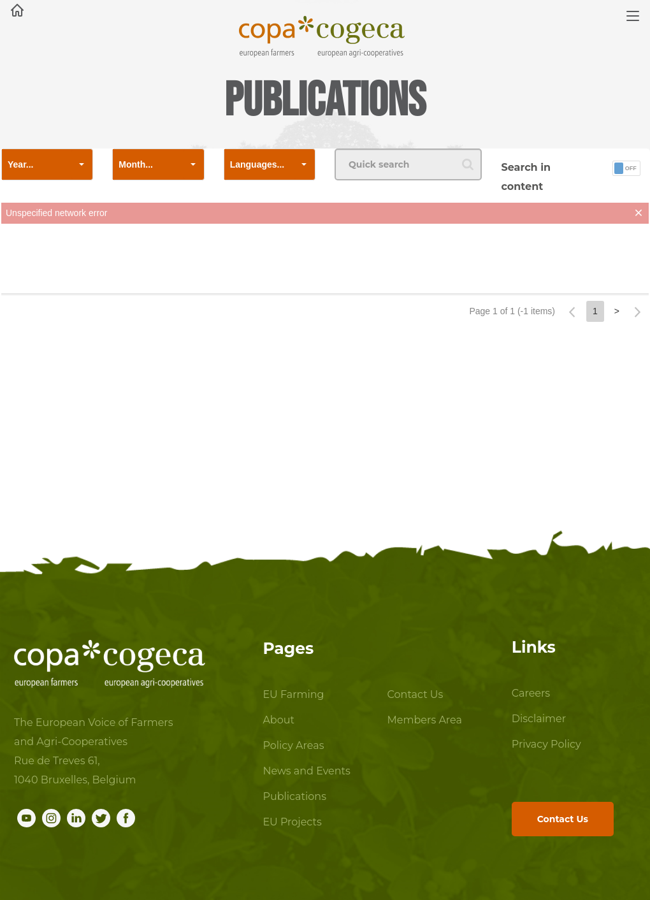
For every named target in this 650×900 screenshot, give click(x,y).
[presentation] (325, 261)
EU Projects (292, 822)
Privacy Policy (543, 744)
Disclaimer (539, 719)
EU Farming (293, 694)
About (278, 720)
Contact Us (415, 694)
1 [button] (595, 311)
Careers (531, 693)
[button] (81, 164)
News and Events (306, 771)
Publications (294, 796)
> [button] (616, 311)
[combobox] (36, 164)
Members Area (424, 720)
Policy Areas (293, 745)
